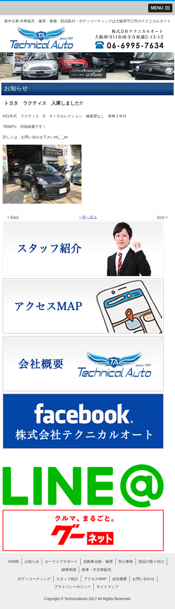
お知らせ (31, 561)
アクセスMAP (95, 579)
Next (160, 217)
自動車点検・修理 (98, 561)
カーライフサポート (61, 561)
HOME (13, 561)
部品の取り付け (151, 561)
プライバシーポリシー (72, 587)
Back (15, 217)
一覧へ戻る (88, 217)
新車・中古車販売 (96, 570)
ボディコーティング (34, 579)
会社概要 (119, 579)
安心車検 (125, 561)
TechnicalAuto (76, 599)
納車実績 (68, 570)
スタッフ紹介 (67, 579)
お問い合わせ (143, 579)
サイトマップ (107, 587)
